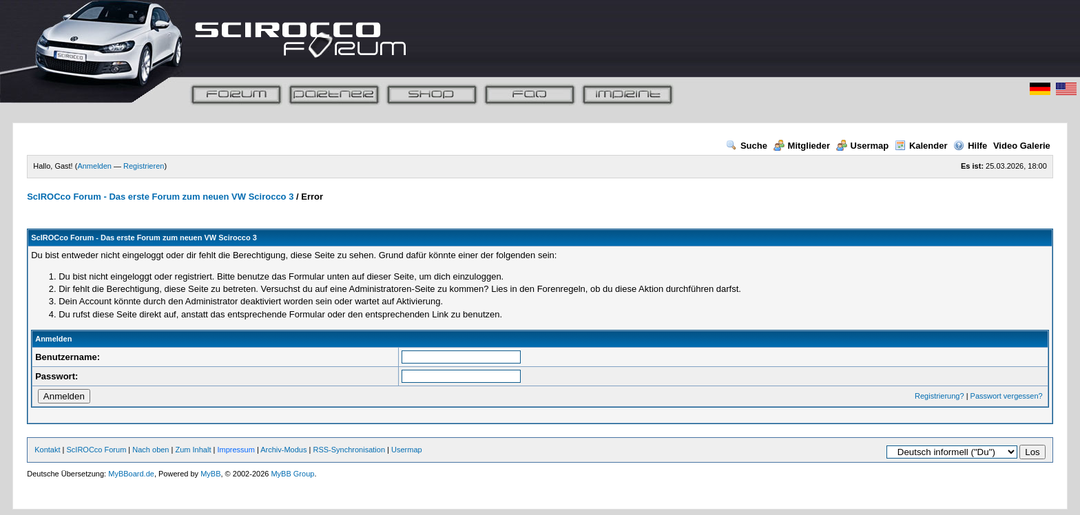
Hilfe (970, 145)
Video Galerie (1021, 145)
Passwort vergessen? (1006, 396)
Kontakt (47, 449)
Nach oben (150, 449)
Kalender (921, 145)
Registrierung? (939, 396)
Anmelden (94, 166)
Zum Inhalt (193, 449)
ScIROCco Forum (97, 449)
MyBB (210, 474)
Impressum (235, 449)
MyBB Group (292, 474)
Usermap (862, 145)
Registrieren (143, 166)
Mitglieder (801, 145)
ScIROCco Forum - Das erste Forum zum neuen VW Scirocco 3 (160, 196)
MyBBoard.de (131, 474)
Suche (746, 145)
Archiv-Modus (283, 449)
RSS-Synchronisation (349, 449)
